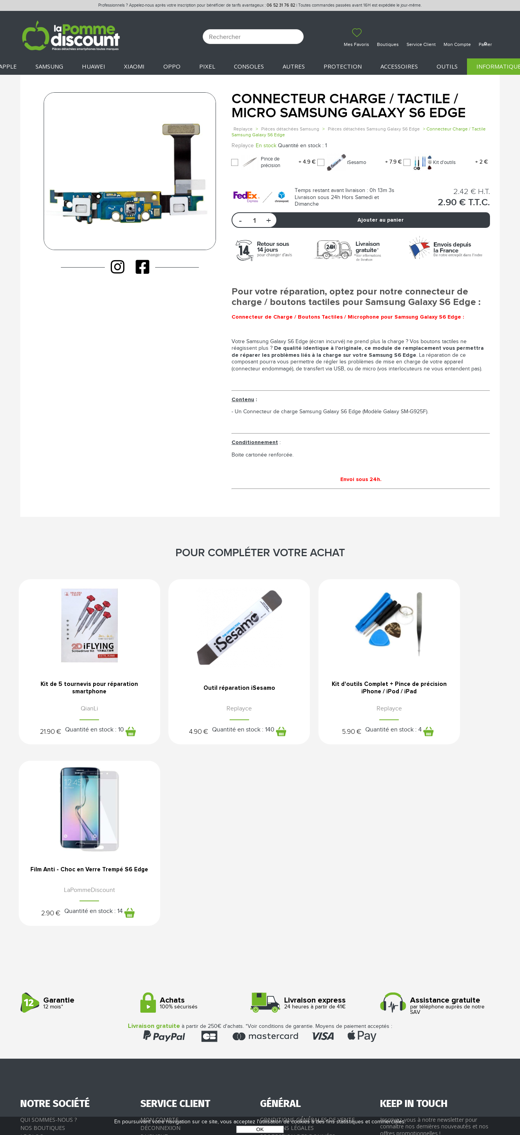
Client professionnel (172, 985)
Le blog (31, 959)
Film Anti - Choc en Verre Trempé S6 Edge (444, 690)
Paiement (154, 959)
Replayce (243, 129)
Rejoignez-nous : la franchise (64, 968)
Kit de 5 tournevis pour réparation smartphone (75, 690)
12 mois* (77, 827)
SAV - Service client (168, 976)
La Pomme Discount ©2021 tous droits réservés (260, 1094)
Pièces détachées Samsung (290, 129)
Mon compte (159, 942)
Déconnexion (160, 951)
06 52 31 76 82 (281, 5)
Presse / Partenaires (290, 976)
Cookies (271, 968)
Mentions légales (287, 951)
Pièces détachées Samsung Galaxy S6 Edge (374, 129)
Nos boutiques (42, 951)
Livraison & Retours (170, 968)
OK (260, 1129)
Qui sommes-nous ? (48, 942)
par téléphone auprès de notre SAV (437, 829)
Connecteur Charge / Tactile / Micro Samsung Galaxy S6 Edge (349, 106)
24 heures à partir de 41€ (317, 827)
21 (36, 733)
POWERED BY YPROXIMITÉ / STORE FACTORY (260, 1106)
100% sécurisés (197, 827)
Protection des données (297, 959)
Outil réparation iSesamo (198, 690)
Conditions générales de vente (307, 942)
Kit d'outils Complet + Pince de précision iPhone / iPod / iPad (321, 690)
